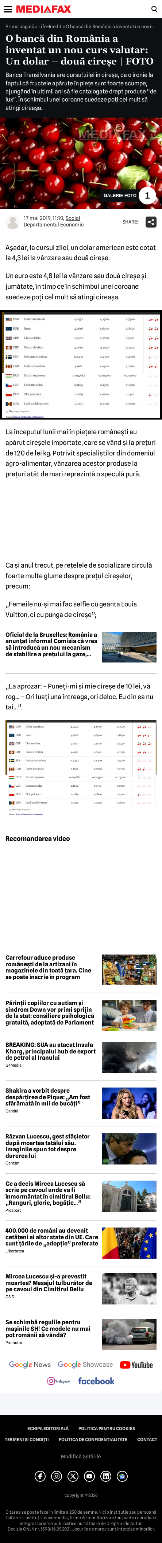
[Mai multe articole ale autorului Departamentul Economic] (12, 222)
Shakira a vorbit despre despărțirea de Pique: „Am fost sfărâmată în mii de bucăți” (47, 1097)
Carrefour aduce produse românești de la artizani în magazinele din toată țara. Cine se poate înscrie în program (48, 967)
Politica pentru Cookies (106, 1428)
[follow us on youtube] (136, 1365)
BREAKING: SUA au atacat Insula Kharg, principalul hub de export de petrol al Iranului (50, 1051)
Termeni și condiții (27, 1439)
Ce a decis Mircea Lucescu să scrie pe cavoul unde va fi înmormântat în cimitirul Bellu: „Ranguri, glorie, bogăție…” (47, 1193)
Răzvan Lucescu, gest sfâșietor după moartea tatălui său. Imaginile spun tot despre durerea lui (47, 1146)
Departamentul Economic (54, 225)
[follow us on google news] (30, 1365)
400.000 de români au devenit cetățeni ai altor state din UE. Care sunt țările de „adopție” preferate (51, 1237)
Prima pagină (19, 26)
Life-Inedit (50, 26)
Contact (147, 1439)
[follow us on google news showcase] (85, 1365)
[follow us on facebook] (96, 1381)
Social (73, 218)
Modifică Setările (81, 1456)
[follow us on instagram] (58, 1381)
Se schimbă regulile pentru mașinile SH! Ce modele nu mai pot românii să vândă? (47, 1329)
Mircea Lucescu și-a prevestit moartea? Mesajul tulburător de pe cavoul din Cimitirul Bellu (48, 1283)
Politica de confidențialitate (93, 1439)
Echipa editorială (48, 1428)
